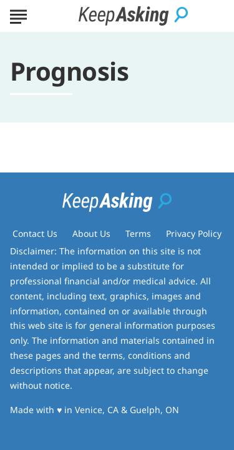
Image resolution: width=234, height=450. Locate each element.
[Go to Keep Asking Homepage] (133, 16)
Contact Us (34, 233)
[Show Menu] (18, 15)
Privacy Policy (194, 233)
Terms (138, 233)
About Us (91, 233)
